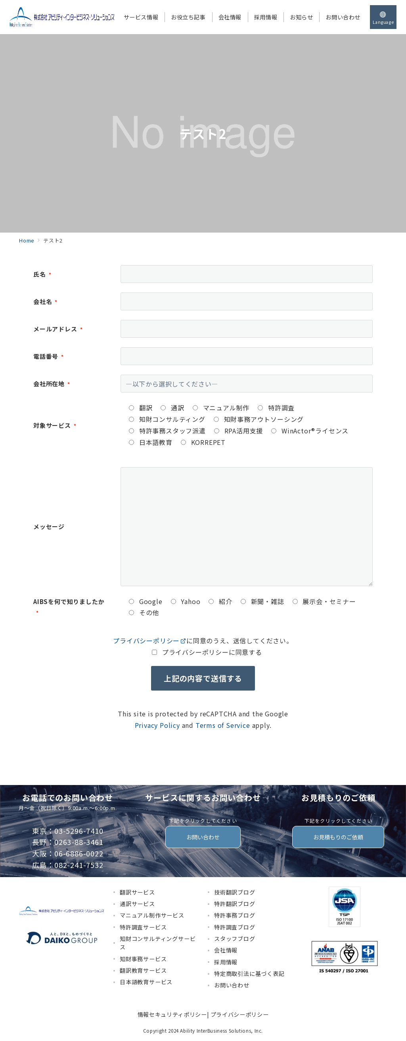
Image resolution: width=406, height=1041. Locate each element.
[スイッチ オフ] (383, 17)
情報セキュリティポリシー (172, 1014)
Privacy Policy (157, 725)
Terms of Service (222, 725)
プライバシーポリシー (149, 640)
